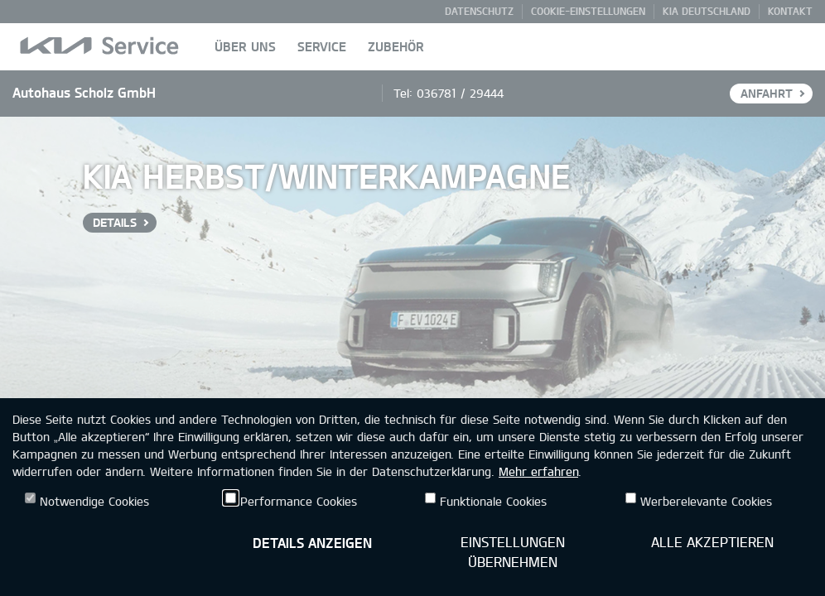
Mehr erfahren (538, 471)
